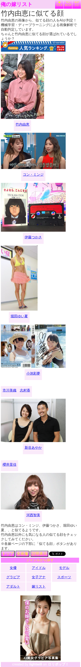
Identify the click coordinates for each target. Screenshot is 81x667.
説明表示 (39, 554)
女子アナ (39, 577)
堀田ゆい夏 (19, 316)
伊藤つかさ (33, 237)
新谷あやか (33, 447)
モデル (64, 568)
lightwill (35, 664)
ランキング (68, 3)
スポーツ (64, 577)
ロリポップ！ (58, 664)
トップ (8, 554)
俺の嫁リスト (17, 4)
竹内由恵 (22, 124)
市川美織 (9, 390)
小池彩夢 (33, 373)
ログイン (77, 3)
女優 (13, 568)
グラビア (13, 577)
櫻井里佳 (9, 464)
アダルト (13, 586)
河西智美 (33, 515)
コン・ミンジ (33, 174)
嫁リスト (59, 3)
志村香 (25, 390)
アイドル (39, 568)
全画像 (22, 554)
